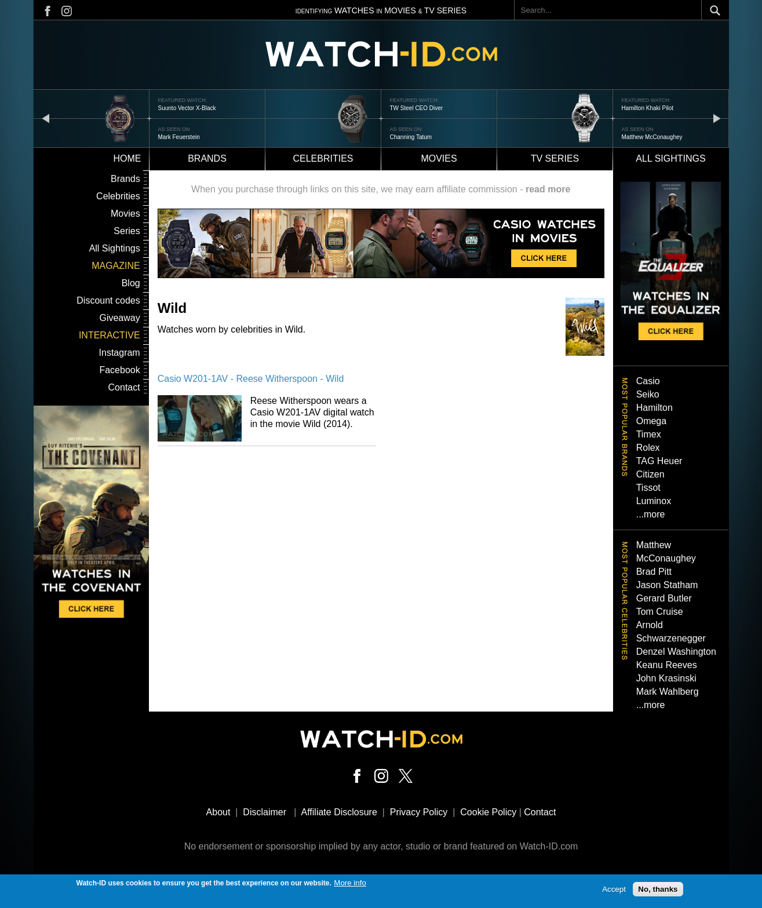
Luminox (653, 501)
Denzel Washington (676, 652)
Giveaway (119, 318)
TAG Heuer (659, 461)
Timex (648, 434)
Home (127, 158)
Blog (131, 283)
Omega (651, 421)
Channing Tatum (411, 137)
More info (350, 885)
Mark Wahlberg (667, 692)
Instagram (119, 353)
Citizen (650, 474)
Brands (207, 158)
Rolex (648, 448)
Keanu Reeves (666, 665)
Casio (648, 381)
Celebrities (323, 158)
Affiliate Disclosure (339, 812)
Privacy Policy (419, 812)
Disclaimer (264, 812)
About (218, 812)
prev (45, 118)
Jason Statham (667, 585)
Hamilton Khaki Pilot (647, 108)
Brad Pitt (654, 572)
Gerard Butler (664, 598)
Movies (439, 158)
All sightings (670, 158)
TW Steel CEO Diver (416, 108)
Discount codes (108, 300)
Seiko (647, 394)
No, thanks (657, 891)
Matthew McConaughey (652, 137)
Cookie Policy (488, 812)
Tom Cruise (659, 612)
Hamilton (654, 408)
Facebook (119, 370)
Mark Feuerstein (179, 137)
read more (548, 189)
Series (127, 231)
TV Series (555, 158)
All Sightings (114, 248)
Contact (124, 387)
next (716, 118)
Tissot (648, 488)
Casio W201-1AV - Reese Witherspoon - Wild (251, 379)
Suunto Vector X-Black (187, 108)
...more (650, 514)
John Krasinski (666, 678)
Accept (614, 891)
